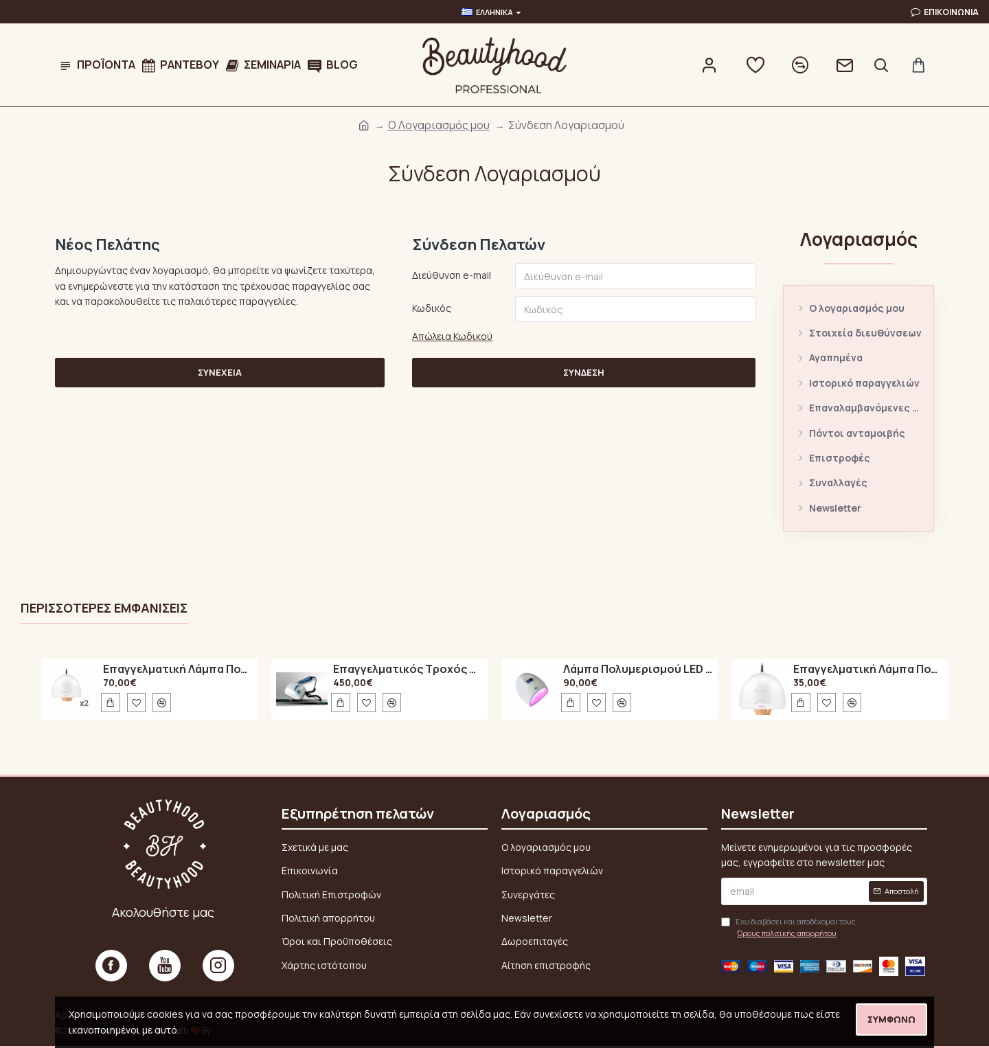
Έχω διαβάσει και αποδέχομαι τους (788, 927)
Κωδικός (431, 308)
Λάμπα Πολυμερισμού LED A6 (638, 669)
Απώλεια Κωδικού (452, 336)
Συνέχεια (220, 373)
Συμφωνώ (891, 1019)
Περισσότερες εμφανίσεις (104, 608)
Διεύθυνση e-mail (451, 275)
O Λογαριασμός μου (439, 125)
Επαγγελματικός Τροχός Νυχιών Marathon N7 (408, 669)
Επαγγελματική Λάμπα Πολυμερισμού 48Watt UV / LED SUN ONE (178, 669)
